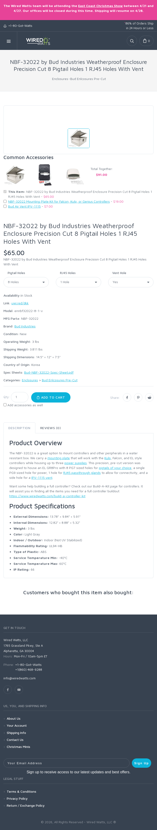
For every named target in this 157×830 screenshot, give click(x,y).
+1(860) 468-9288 (28, 669)
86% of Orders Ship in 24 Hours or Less (139, 25)
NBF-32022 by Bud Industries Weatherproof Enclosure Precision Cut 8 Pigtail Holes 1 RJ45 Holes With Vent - (80, 194)
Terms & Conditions (21, 791)
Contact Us (15, 740)
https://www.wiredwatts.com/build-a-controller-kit (47, 496)
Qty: (6, 397)
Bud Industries (25, 326)
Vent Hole (119, 273)
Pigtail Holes (16, 273)
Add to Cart (51, 397)
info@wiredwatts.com (19, 678)
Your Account (17, 725)
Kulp (107, 458)
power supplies (75, 463)
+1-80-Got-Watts (17, 26)
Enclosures (60, 79)
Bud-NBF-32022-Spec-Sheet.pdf (48, 372)
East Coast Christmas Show (100, 6)
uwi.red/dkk (20, 303)
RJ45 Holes (68, 273)
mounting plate (58, 458)
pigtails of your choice (115, 468)
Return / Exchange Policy (26, 805)
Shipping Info (16, 733)
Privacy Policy (17, 798)
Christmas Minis (18, 747)
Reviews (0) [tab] (50, 428)
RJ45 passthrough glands (82, 473)
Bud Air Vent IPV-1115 (24, 206)
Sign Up (141, 763)
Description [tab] (19, 428)
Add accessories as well (25, 405)
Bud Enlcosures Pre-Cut (88, 79)
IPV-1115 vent (41, 477)
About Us (13, 718)
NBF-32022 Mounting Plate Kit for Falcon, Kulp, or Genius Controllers (59, 201)
